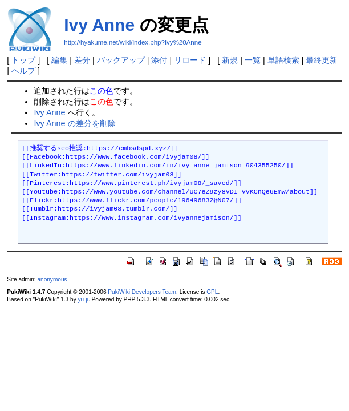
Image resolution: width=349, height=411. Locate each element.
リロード (190, 60)
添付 (159, 60)
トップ (23, 60)
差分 (82, 60)
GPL (212, 292)
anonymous (52, 279)
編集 (59, 60)
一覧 (253, 60)
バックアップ (121, 60)
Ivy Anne (99, 24)
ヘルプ (23, 70)
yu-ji (83, 299)
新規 (230, 60)
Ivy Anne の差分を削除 (74, 123)
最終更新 (322, 60)
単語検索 (283, 60)
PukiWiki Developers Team (142, 292)
